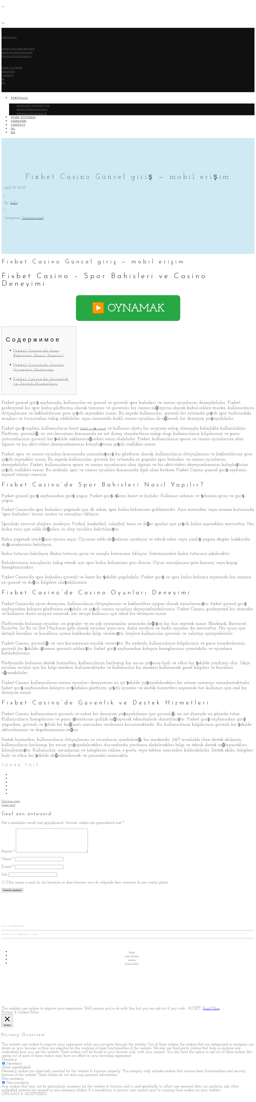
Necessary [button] (9, 1064)
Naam (8, 863)
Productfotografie (17, 56)
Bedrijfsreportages (32, 109)
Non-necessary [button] (13, 1083)
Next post (8, 805)
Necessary (14, 1068)
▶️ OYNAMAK (128, 309)
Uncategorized (32, 218)
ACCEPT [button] (194, 1013)
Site (4, 879)
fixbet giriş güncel (93, 428)
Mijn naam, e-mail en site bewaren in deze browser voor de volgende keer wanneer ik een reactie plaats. (87, 887)
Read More (211, 1013)
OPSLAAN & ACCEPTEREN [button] (24, 1098)
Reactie (8, 856)
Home (132, 956)
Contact (8, 75)
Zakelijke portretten (33, 105)
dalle (14, 203)
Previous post (11, 801)
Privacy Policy (132, 968)
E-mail (8, 871)
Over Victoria (132, 960)
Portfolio (9, 37)
